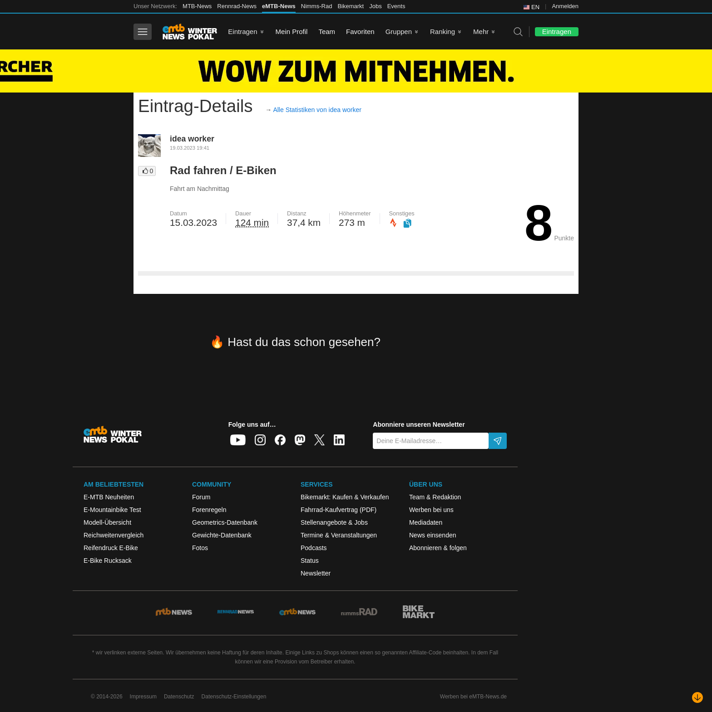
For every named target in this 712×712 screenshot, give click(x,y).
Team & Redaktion (435, 497)
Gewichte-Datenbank (222, 535)
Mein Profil (292, 31)
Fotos (200, 547)
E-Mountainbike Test (112, 509)
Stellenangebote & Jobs (334, 522)
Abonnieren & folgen (438, 547)
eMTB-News (279, 6)
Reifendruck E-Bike (111, 547)
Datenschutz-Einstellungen (234, 696)
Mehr (481, 31)
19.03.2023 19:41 (189, 148)
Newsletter (316, 573)
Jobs (375, 6)
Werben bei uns (431, 509)
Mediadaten (425, 522)
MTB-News (197, 6)
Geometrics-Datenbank (224, 522)
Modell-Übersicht (107, 522)
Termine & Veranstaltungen (339, 535)
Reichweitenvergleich (113, 535)
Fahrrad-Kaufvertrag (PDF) (338, 509)
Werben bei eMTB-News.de (473, 696)
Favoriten (360, 31)
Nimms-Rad (316, 6)
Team (326, 31)
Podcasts (314, 547)
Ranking (442, 31)
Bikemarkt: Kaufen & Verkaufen (345, 497)
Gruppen (399, 31)
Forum (201, 497)
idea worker (192, 138)
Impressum (143, 696)
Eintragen (242, 31)
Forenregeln (209, 509)
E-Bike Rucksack (108, 560)
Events (396, 6)
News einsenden (432, 535)
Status (310, 560)
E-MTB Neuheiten (109, 497)
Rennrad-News (237, 6)
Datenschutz (179, 696)
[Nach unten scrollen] (697, 697)
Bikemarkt (350, 6)
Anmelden (565, 6)
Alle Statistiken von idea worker (317, 109)
